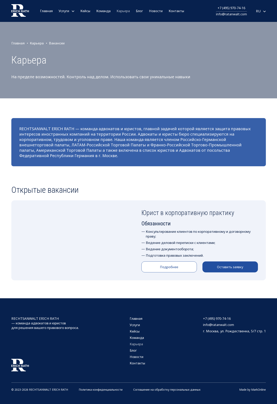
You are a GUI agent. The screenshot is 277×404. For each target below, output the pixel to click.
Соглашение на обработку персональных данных (166, 389)
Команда (104, 11)
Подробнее (169, 267)
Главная (46, 11)
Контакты (179, 11)
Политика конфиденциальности (100, 389)
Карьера (125, 11)
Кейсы (86, 11)
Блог (141, 11)
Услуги (134, 325)
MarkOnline (258, 389)
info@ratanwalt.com (231, 14)
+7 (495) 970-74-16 (231, 8)
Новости (158, 11)
